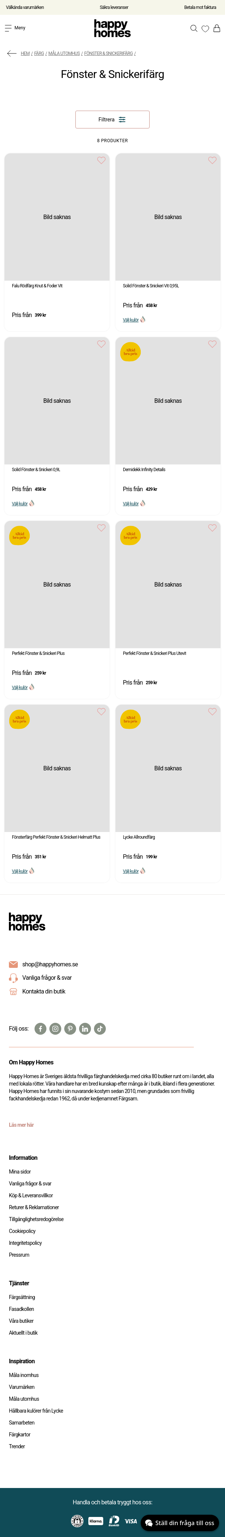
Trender (17, 1446)
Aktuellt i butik (23, 1333)
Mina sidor (20, 1172)
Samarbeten (22, 1423)
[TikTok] (100, 1029)
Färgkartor (19, 1435)
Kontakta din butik (43, 991)
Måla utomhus (63, 53)
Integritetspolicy (25, 1243)
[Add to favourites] (101, 160)
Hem (25, 53)
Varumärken (21, 1387)
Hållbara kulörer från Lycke (36, 1411)
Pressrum (19, 1255)
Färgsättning (22, 1297)
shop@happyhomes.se (50, 964)
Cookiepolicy (22, 1231)
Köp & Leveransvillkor (31, 1195)
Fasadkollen (21, 1309)
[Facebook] (40, 1029)
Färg (39, 53)
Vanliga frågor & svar (40, 978)
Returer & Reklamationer (34, 1207)
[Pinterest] (70, 1029)
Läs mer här (21, 1125)
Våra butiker (21, 1321)
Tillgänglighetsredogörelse (36, 1219)
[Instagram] (55, 1029)
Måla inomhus (24, 1375)
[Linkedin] (85, 1029)
